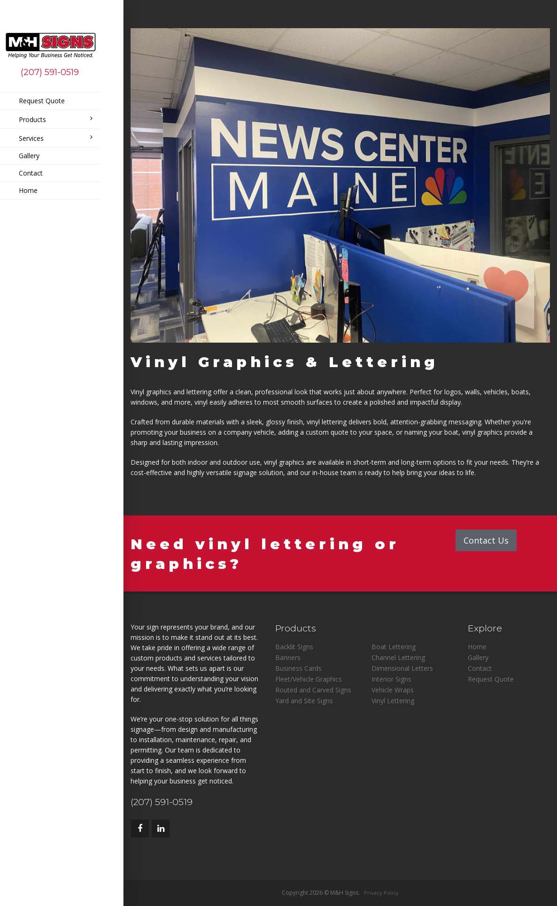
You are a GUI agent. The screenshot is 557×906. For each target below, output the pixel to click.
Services (56, 138)
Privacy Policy (381, 892)
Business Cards (298, 668)
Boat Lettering (393, 646)
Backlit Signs (294, 646)
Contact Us (486, 540)
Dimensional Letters (402, 668)
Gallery (29, 155)
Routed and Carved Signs (313, 689)
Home (28, 190)
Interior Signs (391, 679)
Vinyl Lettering (392, 700)
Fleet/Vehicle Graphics (308, 679)
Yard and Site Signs (304, 700)
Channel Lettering (398, 657)
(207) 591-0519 (50, 72)
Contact (31, 173)
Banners (288, 657)
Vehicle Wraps (392, 689)
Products (56, 119)
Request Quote (42, 100)
